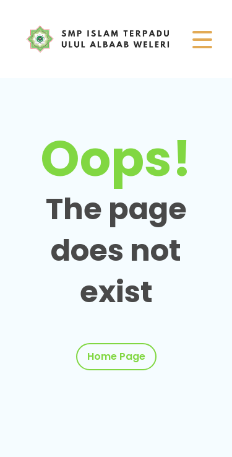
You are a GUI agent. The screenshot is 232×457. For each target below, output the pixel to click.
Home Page (116, 356)
